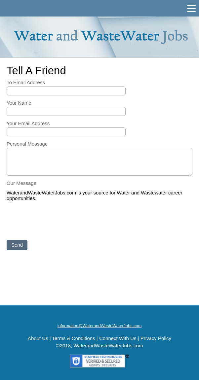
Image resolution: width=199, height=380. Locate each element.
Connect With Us (118, 338)
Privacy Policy (155, 338)
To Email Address (26, 82)
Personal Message (27, 144)
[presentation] (57, 221)
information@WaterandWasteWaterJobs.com (100, 325)
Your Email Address (28, 123)
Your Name (19, 103)
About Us (38, 338)
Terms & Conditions (73, 338)
